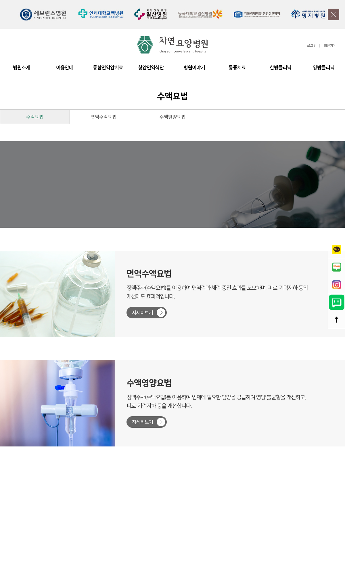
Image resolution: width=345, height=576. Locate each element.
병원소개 (21, 67)
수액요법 (34, 116)
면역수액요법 (103, 116)
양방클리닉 (323, 67)
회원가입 (330, 45)
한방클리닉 (280, 67)
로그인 (312, 45)
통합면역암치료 (108, 67)
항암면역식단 (151, 67)
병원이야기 (194, 67)
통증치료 (237, 67)
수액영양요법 (172, 116)
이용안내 (64, 67)
